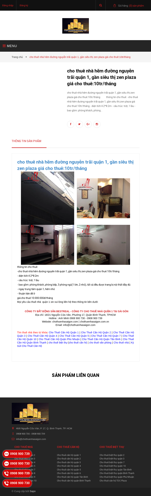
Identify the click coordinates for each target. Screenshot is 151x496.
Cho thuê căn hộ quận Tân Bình (72, 477)
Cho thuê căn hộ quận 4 (69, 466)
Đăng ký (24, 5)
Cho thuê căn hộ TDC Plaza (113, 480)
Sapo (33, 491)
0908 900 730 (23, 433)
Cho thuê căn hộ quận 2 (69, 458)
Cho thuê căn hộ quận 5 (69, 469)
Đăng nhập (7, 5)
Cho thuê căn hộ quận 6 (69, 473)
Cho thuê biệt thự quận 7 (112, 462)
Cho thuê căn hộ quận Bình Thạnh (74, 480)
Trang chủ (18, 57)
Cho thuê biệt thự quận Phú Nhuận (117, 477)
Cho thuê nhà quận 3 (24, 458)
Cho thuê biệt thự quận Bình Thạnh (117, 473)
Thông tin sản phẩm (26, 141)
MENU (10, 46)
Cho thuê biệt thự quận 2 (112, 455)
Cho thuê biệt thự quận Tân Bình (116, 469)
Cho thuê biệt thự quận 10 (113, 466)
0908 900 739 (38, 433)
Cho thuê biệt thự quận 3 (112, 458)
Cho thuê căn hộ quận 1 (69, 455)
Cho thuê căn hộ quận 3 (69, 462)
